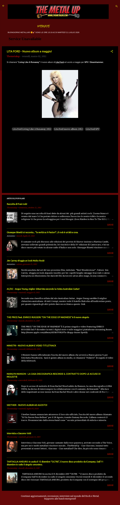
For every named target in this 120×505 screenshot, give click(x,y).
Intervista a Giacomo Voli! (19, 433)
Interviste (43, 26)
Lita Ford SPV (92, 129)
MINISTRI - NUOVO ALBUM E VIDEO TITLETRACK (31, 345)
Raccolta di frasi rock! (17, 204)
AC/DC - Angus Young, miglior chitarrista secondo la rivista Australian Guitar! (43, 289)
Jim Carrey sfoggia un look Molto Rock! (25, 260)
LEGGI (110, 225)
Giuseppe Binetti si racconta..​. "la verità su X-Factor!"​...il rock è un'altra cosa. (42, 232)
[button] (111, 51)
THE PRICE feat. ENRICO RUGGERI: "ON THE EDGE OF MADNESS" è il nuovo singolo (48, 317)
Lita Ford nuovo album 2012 (68, 129)
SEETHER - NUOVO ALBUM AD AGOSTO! (27, 405)
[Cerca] (116, 6)
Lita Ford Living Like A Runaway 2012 (32, 129)
